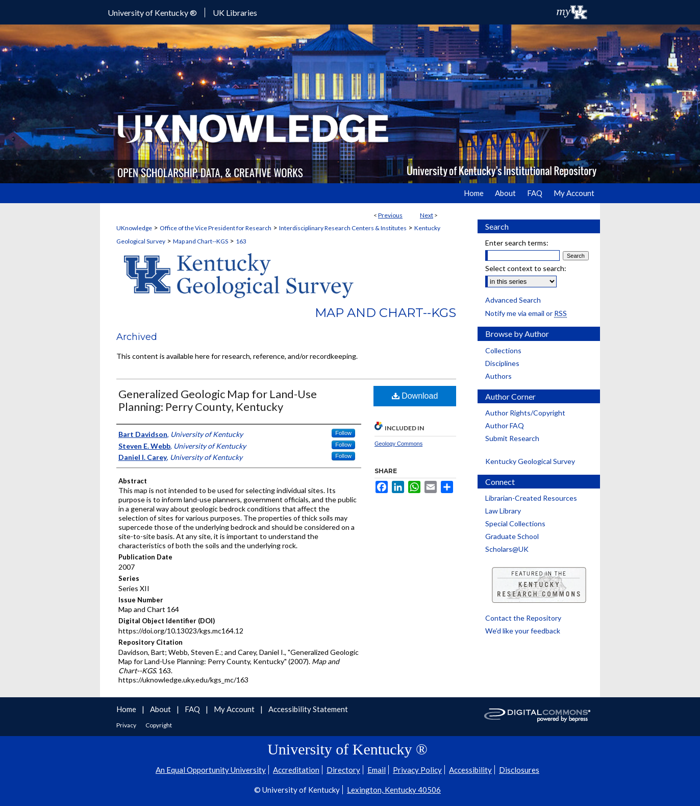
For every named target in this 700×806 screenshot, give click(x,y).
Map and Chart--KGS (200, 241)
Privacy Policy (417, 769)
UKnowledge (134, 228)
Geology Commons (398, 444)
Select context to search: (525, 268)
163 (241, 241)
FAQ (193, 709)
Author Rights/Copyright (525, 412)
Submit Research (512, 438)
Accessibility (470, 769)
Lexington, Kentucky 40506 (394, 789)
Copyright (158, 725)
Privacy (126, 725)
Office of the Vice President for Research (215, 228)
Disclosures (519, 769)
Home (127, 709)
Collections (503, 350)
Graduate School (512, 536)
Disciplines (502, 363)
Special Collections (515, 523)
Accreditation (296, 769)
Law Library (503, 510)
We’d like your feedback (522, 630)
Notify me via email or (526, 313)
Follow (343, 433)
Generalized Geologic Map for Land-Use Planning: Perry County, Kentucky (217, 400)
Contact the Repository (523, 618)
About (161, 709)
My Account (235, 709)
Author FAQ (504, 425)
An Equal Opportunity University (211, 769)
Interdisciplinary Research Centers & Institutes (343, 228)
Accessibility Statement (308, 709)
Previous (390, 215)
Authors (498, 376)
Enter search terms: (516, 242)
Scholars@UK (507, 549)
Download (415, 396)
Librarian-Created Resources (531, 498)
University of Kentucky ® (152, 12)
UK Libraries (235, 12)
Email (376, 769)
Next (426, 215)
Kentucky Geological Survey (530, 461)
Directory (343, 769)
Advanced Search (513, 300)
